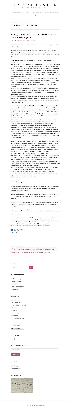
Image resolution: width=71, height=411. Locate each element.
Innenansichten (15, 313)
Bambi (23, 248)
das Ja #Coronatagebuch (17, 286)
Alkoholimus (17, 248)
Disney (39, 248)
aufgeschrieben (15, 300)
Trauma (43, 250)
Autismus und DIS (15, 302)
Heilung (20, 249)
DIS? (12, 308)
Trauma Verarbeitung (52, 250)
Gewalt (47, 248)
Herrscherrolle (26, 249)
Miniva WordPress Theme (38, 405)
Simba (30, 250)
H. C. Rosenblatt (31, 40)
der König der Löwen (31, 248)
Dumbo (43, 248)
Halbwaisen (14, 249)
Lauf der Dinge (19, 246)
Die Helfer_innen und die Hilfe (18, 305)
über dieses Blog (17, 12)
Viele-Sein (26, 12)
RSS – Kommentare (16, 368)
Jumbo (33, 249)
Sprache (34, 250)
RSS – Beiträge (15, 366)
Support (38, 12)
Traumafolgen (15, 252)
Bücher (33, 12)
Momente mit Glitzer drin (17, 318)
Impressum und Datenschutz (50, 12)
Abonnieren (15, 354)
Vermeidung (40, 252)
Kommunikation (40, 249)
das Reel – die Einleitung (17, 281)
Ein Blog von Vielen (35, 5)
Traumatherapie (23, 252)
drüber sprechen (15, 284)
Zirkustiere (47, 252)
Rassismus (25, 250)
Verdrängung (32, 252)
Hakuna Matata (53, 248)
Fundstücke (14, 310)
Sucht (39, 250)
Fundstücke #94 (15, 289)
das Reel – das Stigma (16, 279)
